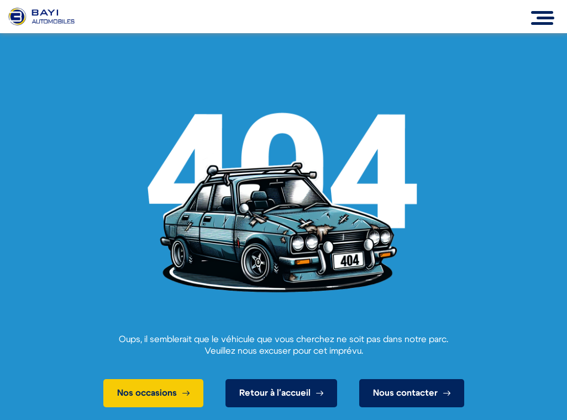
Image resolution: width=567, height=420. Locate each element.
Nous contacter (405, 393)
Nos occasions (147, 393)
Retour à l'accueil (275, 393)
